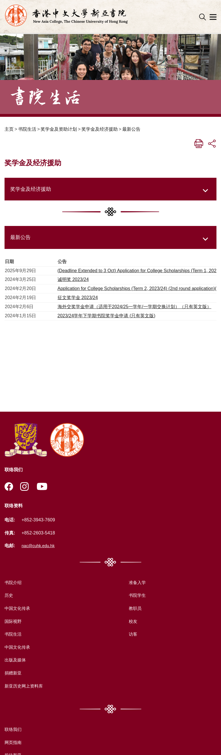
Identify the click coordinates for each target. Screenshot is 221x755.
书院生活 (27, 129)
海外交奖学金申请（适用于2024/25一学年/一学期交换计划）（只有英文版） (134, 306)
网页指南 (14, 742)
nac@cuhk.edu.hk (40, 545)
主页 (9, 129)
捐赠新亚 (14, 673)
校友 (132, 621)
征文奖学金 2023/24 (78, 297)
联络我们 (14, 729)
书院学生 (137, 595)
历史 (9, 595)
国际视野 (14, 621)
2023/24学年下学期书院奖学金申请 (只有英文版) (106, 315)
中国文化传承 (18, 608)
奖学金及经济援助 (99, 129)
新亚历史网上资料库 (25, 686)
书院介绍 (14, 582)
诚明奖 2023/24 (73, 279)
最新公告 (131, 129)
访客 (132, 634)
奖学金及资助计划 (59, 129)
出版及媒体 (16, 660)
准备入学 (137, 582)
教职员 (134, 608)
